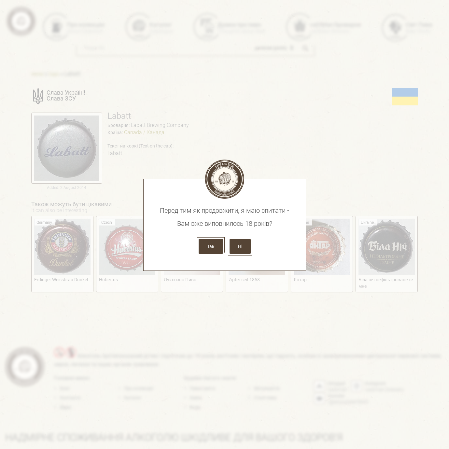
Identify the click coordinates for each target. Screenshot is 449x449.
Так (211, 246)
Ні (240, 246)
